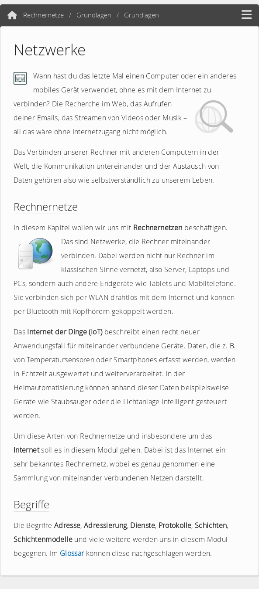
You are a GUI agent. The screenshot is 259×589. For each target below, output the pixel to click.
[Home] (12, 15)
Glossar (72, 553)
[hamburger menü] (247, 15)
